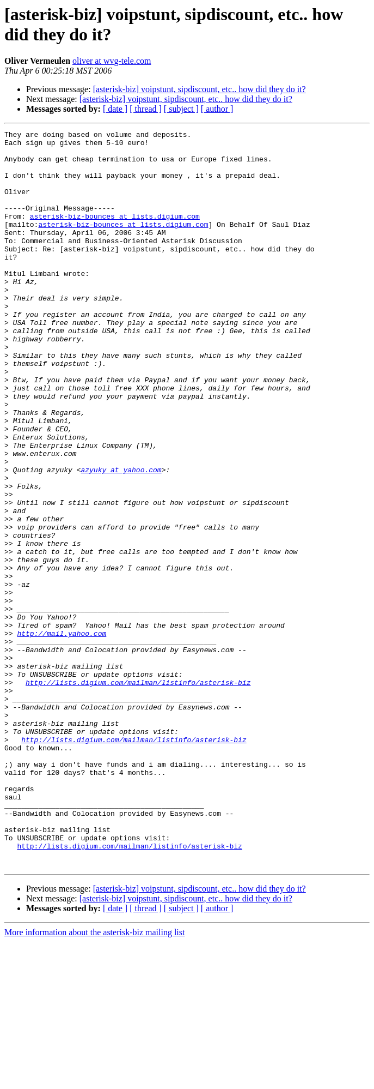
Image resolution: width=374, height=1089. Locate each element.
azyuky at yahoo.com (121, 538)
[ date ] (115, 108)
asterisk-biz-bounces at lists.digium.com (115, 234)
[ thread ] (146, 108)
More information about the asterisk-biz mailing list (94, 1079)
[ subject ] (181, 108)
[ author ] (217, 108)
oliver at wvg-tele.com (111, 60)
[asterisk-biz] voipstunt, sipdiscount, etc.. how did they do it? (199, 89)
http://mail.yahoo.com (61, 734)
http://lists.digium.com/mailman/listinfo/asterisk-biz (138, 793)
